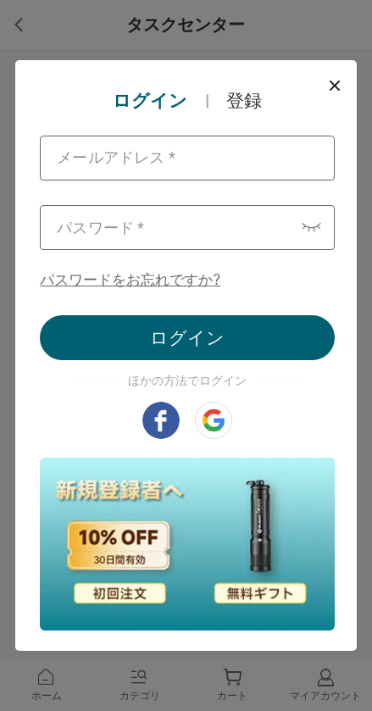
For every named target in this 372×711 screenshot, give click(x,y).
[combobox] (187, 158)
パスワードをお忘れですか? (130, 279)
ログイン (187, 337)
